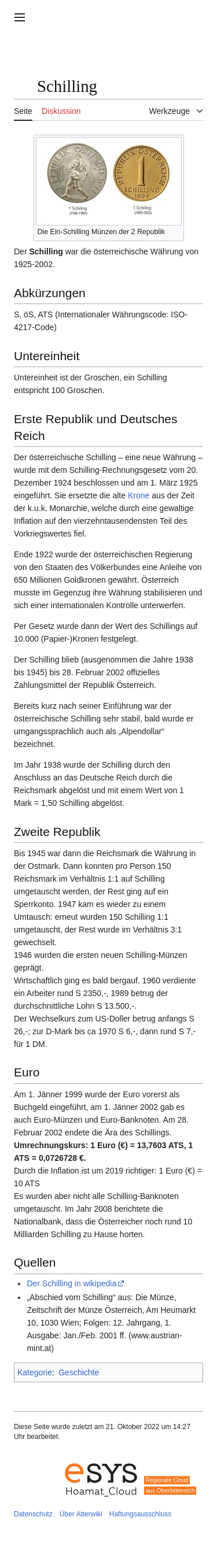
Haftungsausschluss (140, 1514)
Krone (138, 495)
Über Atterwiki (81, 1514)
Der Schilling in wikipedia (71, 1283)
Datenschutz (33, 1514)
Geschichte (78, 1372)
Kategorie (34, 1372)
